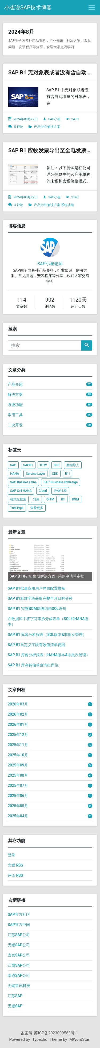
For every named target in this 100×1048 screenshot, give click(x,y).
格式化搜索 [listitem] (18, 499)
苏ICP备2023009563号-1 (56, 1033)
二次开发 (15, 425)
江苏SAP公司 (19, 935)
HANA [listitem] (14, 474)
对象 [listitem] (36, 499)
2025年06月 (18, 795)
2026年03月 (18, 704)
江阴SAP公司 (19, 965)
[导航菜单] (92, 7)
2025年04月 (18, 816)
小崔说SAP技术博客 (28, 7)
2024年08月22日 (26, 119)
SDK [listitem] (55, 474)
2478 (74, 119)
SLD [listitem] (57, 465)
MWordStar (79, 1039)
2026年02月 (18, 714)
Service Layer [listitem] (35, 474)
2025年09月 (18, 765)
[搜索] (44, 345)
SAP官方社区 (19, 914)
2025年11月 (18, 745)
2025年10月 (18, 755)
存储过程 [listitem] (60, 491)
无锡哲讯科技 (19, 986)
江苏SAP (15, 996)
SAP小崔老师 (49, 263)
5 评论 (18, 127)
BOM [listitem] (75, 499)
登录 (11, 855)
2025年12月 (18, 734)
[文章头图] (23, 97)
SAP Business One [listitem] (23, 482)
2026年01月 (18, 724)
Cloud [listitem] (43, 491)
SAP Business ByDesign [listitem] (60, 482)
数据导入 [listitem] (72, 465)
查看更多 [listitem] (36, 508)
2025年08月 (18, 775)
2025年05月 (18, 806)
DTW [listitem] (43, 465)
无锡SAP (15, 1006)
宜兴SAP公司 (19, 955)
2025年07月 (18, 785)
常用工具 (15, 415)
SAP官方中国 (19, 924)
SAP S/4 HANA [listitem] (21, 491)
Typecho (39, 1039)
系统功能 (67, 205)
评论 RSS (15, 875)
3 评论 (18, 205)
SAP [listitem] (13, 465)
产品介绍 (40, 127)
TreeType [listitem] (16, 508)
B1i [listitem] (67, 474)
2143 (74, 197)
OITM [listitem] (50, 499)
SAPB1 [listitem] (28, 465)
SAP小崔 (54, 119)
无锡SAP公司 (19, 945)
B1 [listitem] (63, 499)
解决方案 (53, 127)
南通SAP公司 (19, 975)
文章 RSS (15, 865)
